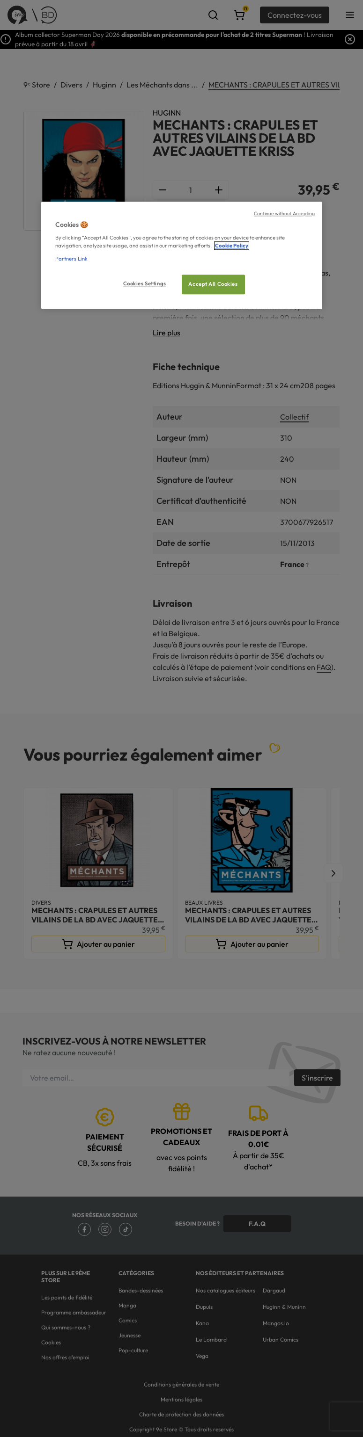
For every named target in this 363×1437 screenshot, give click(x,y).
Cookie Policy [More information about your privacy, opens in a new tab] (231, 246)
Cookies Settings (144, 283)
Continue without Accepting (284, 213)
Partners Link (71, 258)
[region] (181, 255)
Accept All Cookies (212, 284)
